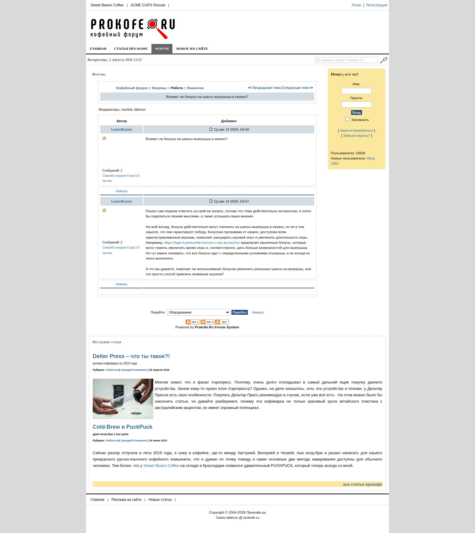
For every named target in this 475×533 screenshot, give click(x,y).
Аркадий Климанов (134, 369)
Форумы (159, 88)
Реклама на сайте (126, 500)
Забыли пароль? (356, 135)
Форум (162, 48)
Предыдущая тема (266, 87)
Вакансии (195, 88)
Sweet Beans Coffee (107, 5)
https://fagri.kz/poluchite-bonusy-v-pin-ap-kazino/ (202, 242)
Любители (113, 369)
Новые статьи (160, 500)
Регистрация (376, 5)
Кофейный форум (132, 88)
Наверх (122, 191)
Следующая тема (295, 87)
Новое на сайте (192, 48)
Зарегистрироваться (356, 130)
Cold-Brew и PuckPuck (122, 427)
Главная (98, 48)
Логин (356, 5)
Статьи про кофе (131, 48)
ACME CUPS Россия (148, 5)
